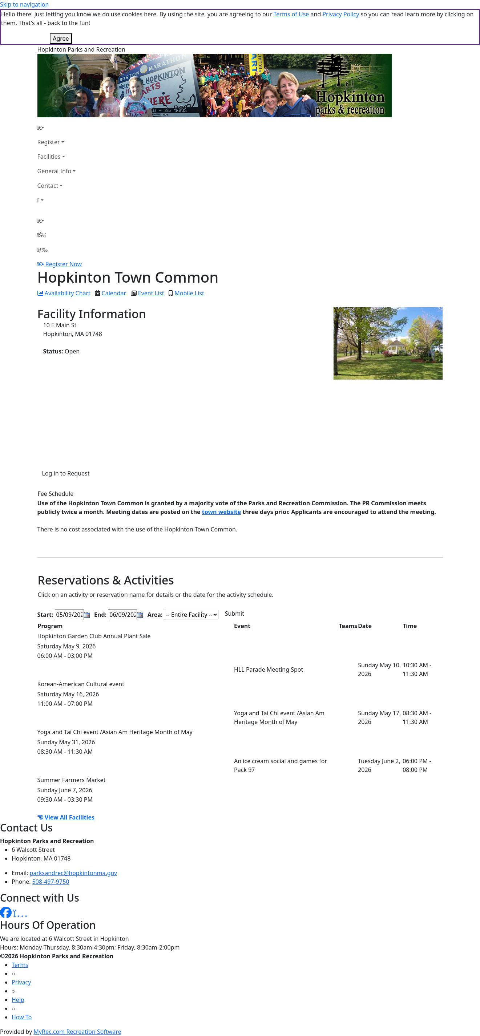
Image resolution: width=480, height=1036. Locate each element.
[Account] (56, 200)
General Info (54, 171)
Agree (61, 39)
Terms (20, 965)
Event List (151, 293)
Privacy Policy (340, 14)
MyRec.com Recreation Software (77, 1032)
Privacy (21, 982)
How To (22, 1017)
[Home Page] (56, 127)
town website (221, 512)
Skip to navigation (24, 4)
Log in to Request (66, 473)
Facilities (49, 157)
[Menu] (42, 249)
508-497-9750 (50, 882)
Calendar (114, 293)
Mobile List (189, 293)
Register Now (63, 264)
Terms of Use (291, 14)
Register (48, 142)
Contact (48, 186)
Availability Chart (63, 293)
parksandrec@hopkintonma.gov (73, 873)
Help (18, 1000)
